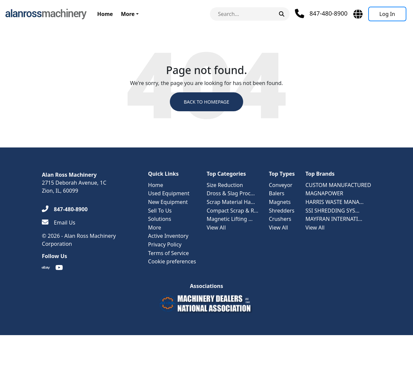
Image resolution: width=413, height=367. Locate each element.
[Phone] (321, 13)
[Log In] (387, 14)
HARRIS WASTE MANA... (335, 202)
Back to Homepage (206, 102)
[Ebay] (46, 268)
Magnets (280, 202)
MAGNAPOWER (324, 193)
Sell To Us (160, 210)
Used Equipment (168, 193)
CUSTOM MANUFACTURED (338, 185)
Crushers (280, 219)
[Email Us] (58, 222)
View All (216, 227)
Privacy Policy (164, 244)
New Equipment (168, 202)
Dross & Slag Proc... (231, 193)
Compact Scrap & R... (232, 210)
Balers (276, 193)
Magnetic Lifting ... (230, 219)
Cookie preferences (172, 261)
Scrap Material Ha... (231, 202)
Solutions (159, 219)
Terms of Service (168, 253)
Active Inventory (168, 235)
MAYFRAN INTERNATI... (334, 219)
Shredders (281, 210)
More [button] (127, 14)
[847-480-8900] (65, 209)
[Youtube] (59, 268)
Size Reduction (225, 185)
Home (105, 14)
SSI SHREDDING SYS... (333, 210)
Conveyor (280, 185)
